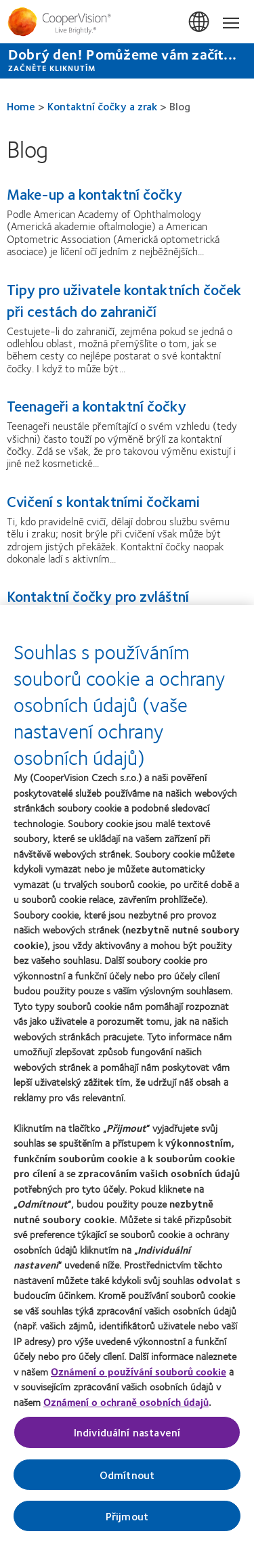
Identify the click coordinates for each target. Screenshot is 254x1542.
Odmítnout (127, 1482)
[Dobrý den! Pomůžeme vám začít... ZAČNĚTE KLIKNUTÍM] (127, 61)
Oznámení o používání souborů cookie (138, 1380)
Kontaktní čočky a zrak (102, 105)
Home (21, 105)
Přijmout (127, 1524)
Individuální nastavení (127, 1440)
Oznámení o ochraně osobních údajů (126, 1411)
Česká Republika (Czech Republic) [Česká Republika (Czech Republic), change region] (200, 22)
